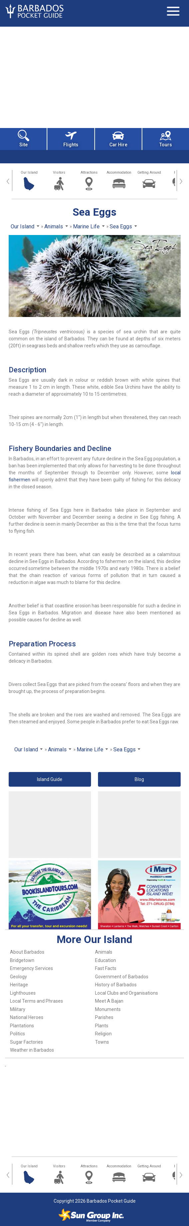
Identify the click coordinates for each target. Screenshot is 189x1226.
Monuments (108, 1009)
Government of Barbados (121, 976)
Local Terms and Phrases (36, 1001)
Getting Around (149, 172)
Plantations (22, 1025)
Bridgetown (22, 960)
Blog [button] (139, 779)
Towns (102, 1042)
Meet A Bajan (109, 1001)
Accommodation (119, 172)
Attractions (89, 172)
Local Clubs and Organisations (126, 993)
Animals (103, 952)
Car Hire (118, 138)
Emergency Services (31, 968)
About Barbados (27, 952)
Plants (101, 1025)
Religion (103, 1033)
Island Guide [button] (49, 779)
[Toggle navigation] (173, 11)
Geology (18, 976)
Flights (70, 138)
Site (23, 138)
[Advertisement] (94, 76)
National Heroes (26, 1017)
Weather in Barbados (32, 1050)
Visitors (59, 172)
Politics (17, 1033)
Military (17, 1009)
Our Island (29, 172)
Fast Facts (105, 968)
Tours (165, 138)
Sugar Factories (26, 1042)
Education (105, 960)
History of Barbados (116, 984)
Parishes (104, 1017)
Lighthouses (23, 993)
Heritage (19, 984)
